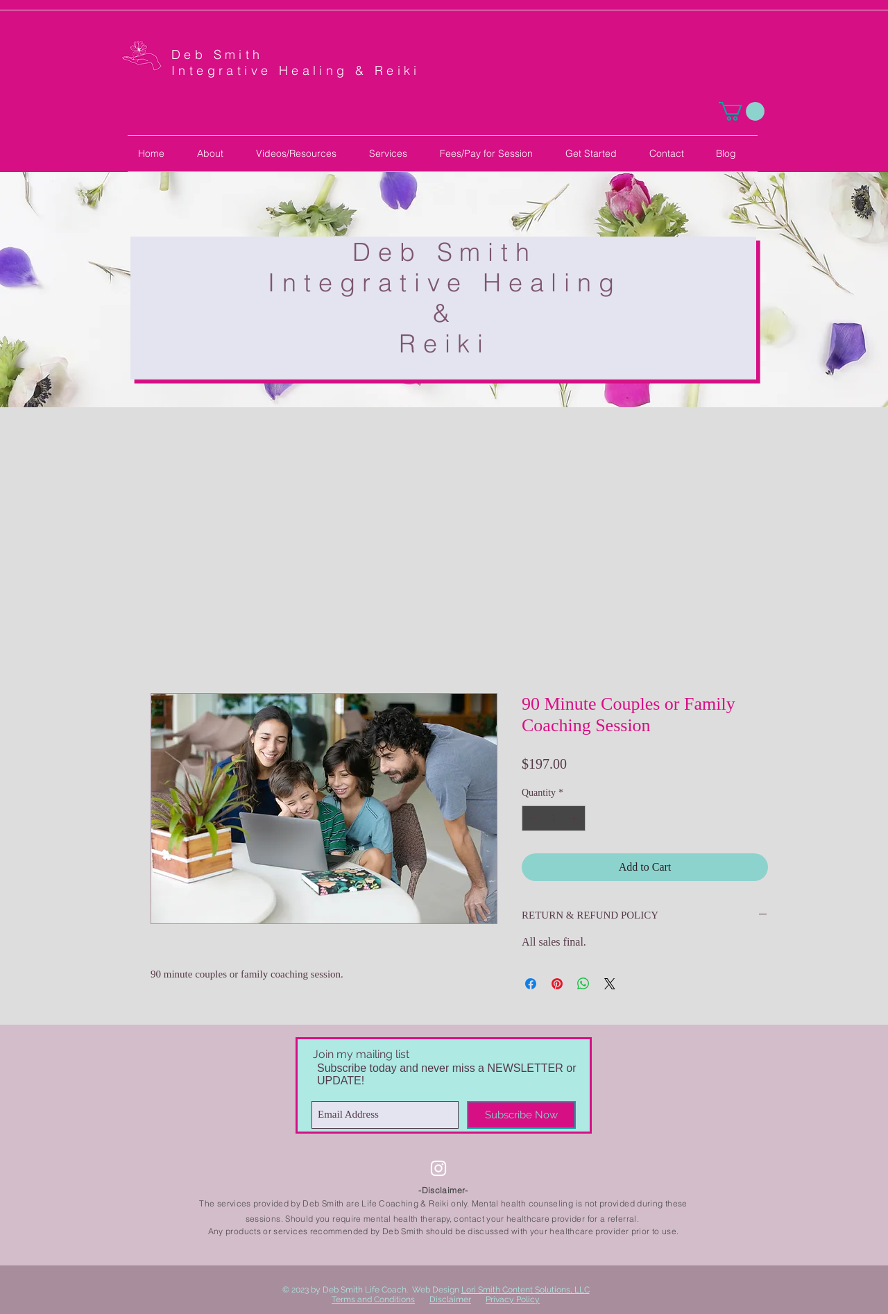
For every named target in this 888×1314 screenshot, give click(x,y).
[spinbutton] (553, 818)
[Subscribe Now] (521, 1115)
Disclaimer (450, 1299)
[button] (742, 111)
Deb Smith (221, 54)
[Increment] (574, 818)
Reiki (444, 343)
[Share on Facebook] (530, 983)
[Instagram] (438, 1168)
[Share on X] (609, 983)
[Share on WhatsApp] (583, 983)
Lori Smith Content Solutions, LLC (525, 1290)
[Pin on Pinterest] (557, 983)
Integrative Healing (444, 282)
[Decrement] (532, 818)
